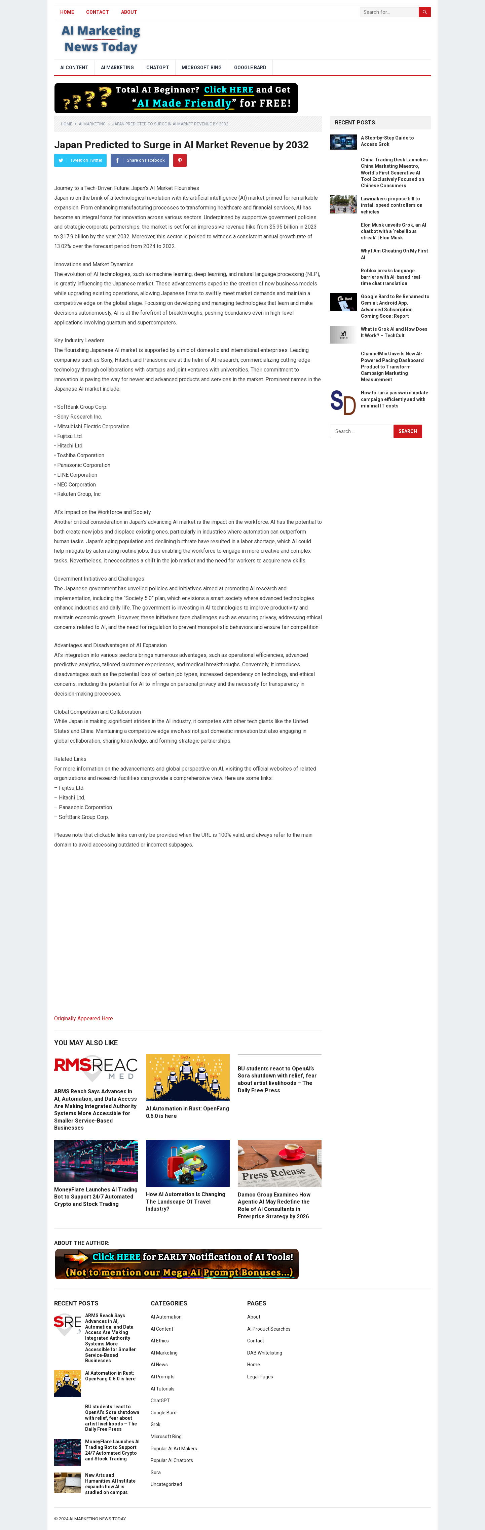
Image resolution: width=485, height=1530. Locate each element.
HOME (67, 12)
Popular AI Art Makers (174, 1448)
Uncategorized (166, 1484)
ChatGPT (157, 67)
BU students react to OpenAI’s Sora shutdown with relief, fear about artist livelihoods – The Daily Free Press (112, 1418)
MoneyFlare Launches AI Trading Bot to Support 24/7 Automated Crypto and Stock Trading (96, 1196)
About (129, 12)
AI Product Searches (269, 1329)
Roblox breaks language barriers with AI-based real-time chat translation (391, 277)
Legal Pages (260, 1376)
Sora (156, 1472)
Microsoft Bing (202, 67)
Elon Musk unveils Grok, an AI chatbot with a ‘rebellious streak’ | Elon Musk (393, 231)
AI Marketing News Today (97, 1518)
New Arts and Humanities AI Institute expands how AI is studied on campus (110, 1484)
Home (66, 124)
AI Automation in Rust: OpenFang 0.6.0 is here (110, 1375)
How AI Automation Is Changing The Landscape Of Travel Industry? (185, 1201)
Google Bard (250, 67)
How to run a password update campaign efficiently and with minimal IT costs (394, 399)
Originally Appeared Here (83, 1018)
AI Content (74, 67)
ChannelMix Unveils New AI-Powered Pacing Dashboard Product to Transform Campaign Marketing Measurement (392, 366)
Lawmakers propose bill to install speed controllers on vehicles (391, 205)
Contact (97, 12)
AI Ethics (160, 1340)
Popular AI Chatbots (172, 1460)
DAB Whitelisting (264, 1353)
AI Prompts (163, 1376)
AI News (159, 1364)
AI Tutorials (163, 1388)
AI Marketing (117, 67)
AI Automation (166, 1317)
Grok (155, 1424)
